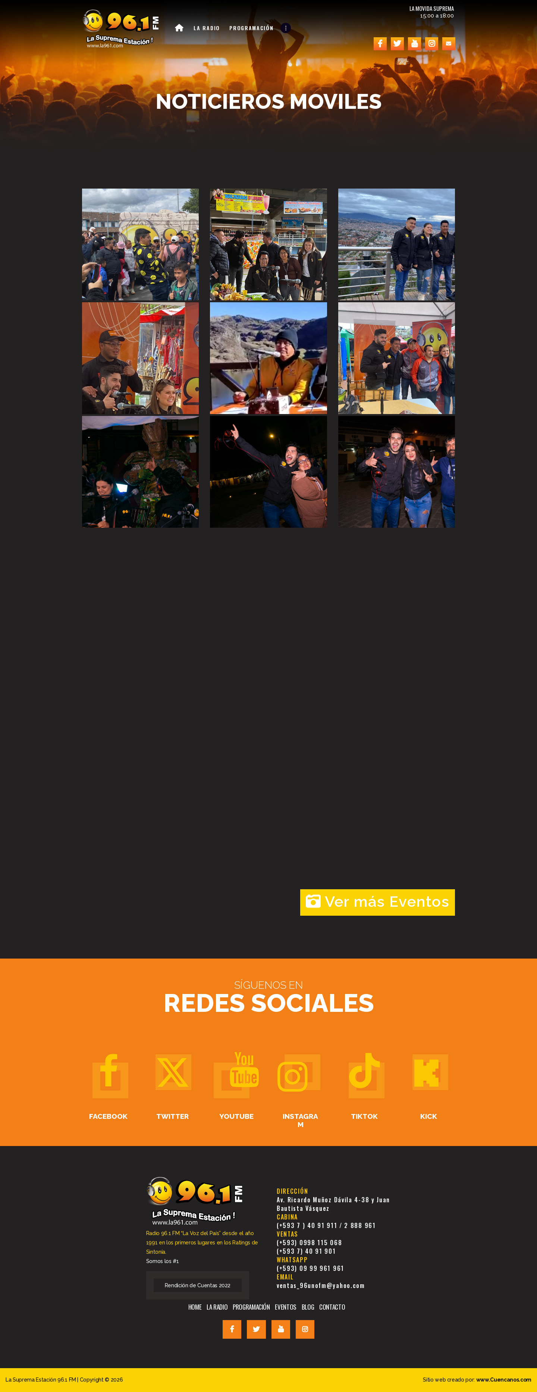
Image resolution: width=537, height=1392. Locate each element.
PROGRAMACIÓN (251, 1306)
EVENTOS (285, 1306)
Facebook (108, 1116)
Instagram (300, 1120)
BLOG (308, 1306)
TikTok (364, 1116)
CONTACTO (332, 1306)
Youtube (236, 1116)
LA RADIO (217, 1306)
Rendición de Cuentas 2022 (198, 1285)
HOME (195, 1306)
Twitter (172, 1116)
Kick (428, 1116)
